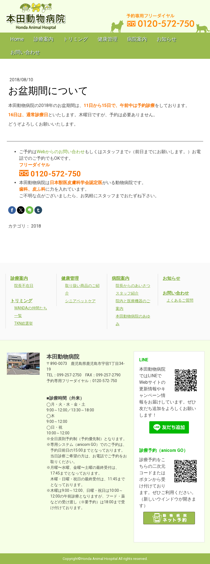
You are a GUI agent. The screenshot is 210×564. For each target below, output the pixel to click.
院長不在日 (23, 285)
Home (17, 39)
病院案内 (137, 39)
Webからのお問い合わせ (61, 151)
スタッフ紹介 (127, 293)
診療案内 (43, 39)
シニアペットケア (80, 301)
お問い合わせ (25, 52)
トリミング (75, 39)
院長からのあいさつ (133, 285)
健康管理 (107, 39)
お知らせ (166, 39)
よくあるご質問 (180, 300)
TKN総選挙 (23, 323)
